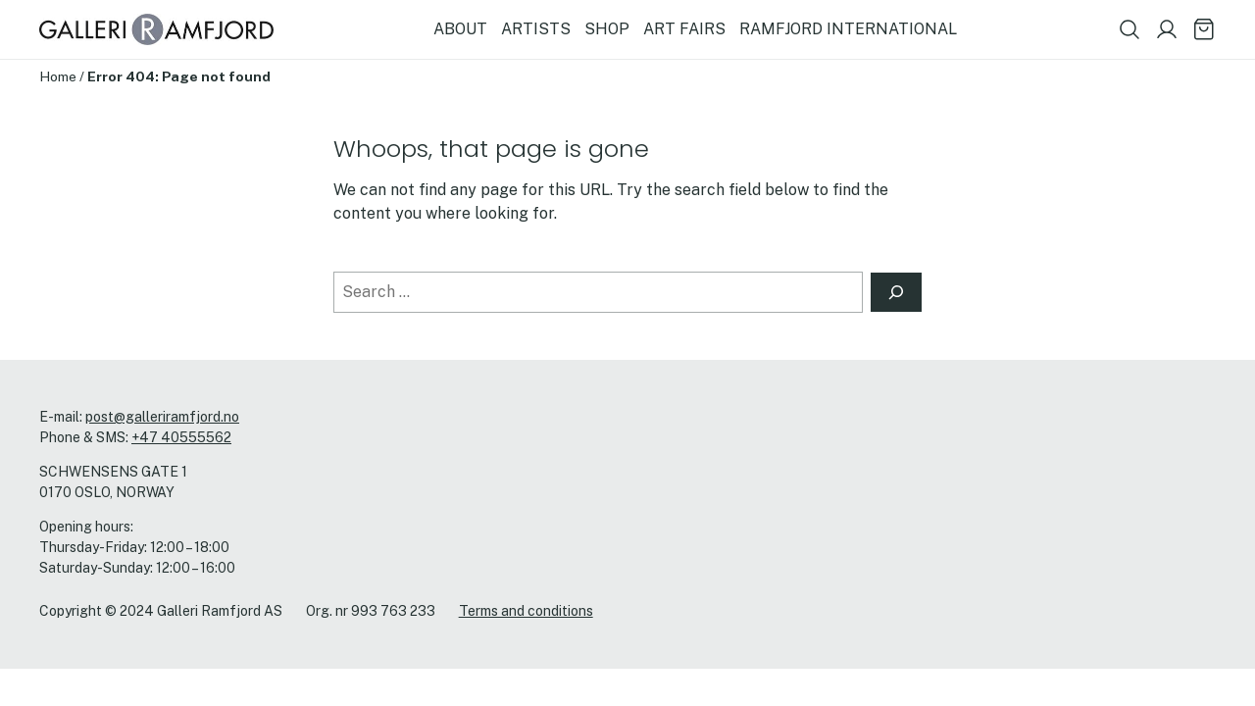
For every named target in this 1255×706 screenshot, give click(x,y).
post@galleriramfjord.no (162, 417)
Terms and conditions (526, 611)
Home (57, 76)
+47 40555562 (181, 437)
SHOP (606, 29)
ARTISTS (536, 29)
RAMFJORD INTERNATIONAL (848, 29)
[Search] (896, 292)
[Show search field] (1129, 29)
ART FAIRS (684, 29)
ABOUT (460, 29)
